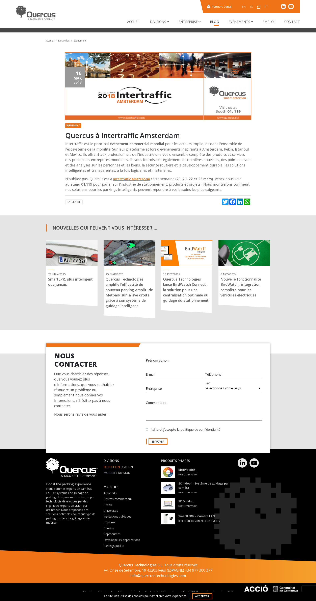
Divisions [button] (159, 22)
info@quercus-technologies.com (158, 575)
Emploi (269, 22)
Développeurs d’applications (122, 540)
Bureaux (109, 528)
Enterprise (74, 202)
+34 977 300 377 (198, 570)
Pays (207, 383)
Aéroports (110, 493)
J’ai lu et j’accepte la (185, 429)
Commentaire (156, 402)
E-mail (150, 374)
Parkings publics (114, 546)
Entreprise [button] (190, 22)
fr (258, 6)
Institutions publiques (117, 516)
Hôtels (108, 505)
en (244, 6)
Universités (111, 511)
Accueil (133, 22)
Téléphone (213, 374)
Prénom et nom (157, 360)
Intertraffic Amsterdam (131, 179)
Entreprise (154, 388)
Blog (214, 22)
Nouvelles (64, 40)
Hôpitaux (109, 522)
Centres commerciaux (118, 499)
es (251, 6)
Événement (80, 40)
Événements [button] (241, 22)
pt (266, 6)
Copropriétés (112, 534)
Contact (292, 22)
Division (118, 467)
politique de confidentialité (200, 429)
